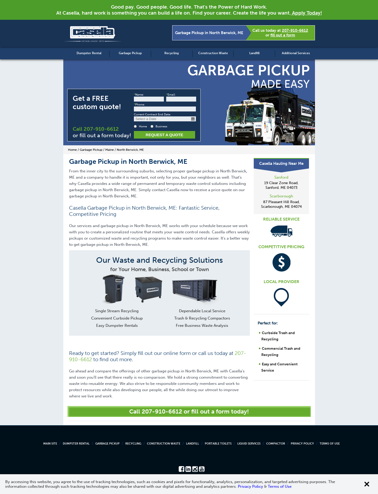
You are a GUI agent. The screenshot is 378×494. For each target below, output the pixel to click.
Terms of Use (330, 443)
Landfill (254, 53)
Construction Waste (213, 53)
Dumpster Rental (89, 53)
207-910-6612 (295, 30)
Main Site (50, 443)
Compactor (275, 443)
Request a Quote (164, 135)
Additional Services (296, 53)
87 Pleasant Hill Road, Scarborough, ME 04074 (281, 204)
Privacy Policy (302, 443)
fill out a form (282, 35)
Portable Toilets (218, 443)
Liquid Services (249, 443)
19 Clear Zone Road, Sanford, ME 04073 (281, 185)
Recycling (171, 53)
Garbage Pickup (130, 53)
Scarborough (281, 196)
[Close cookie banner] (366, 484)
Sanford (281, 177)
